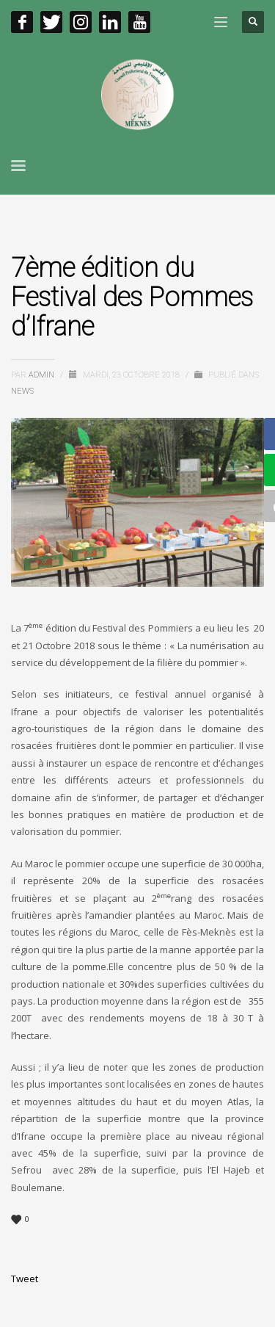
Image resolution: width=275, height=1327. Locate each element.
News (22, 391)
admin (42, 375)
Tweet (24, 1278)
